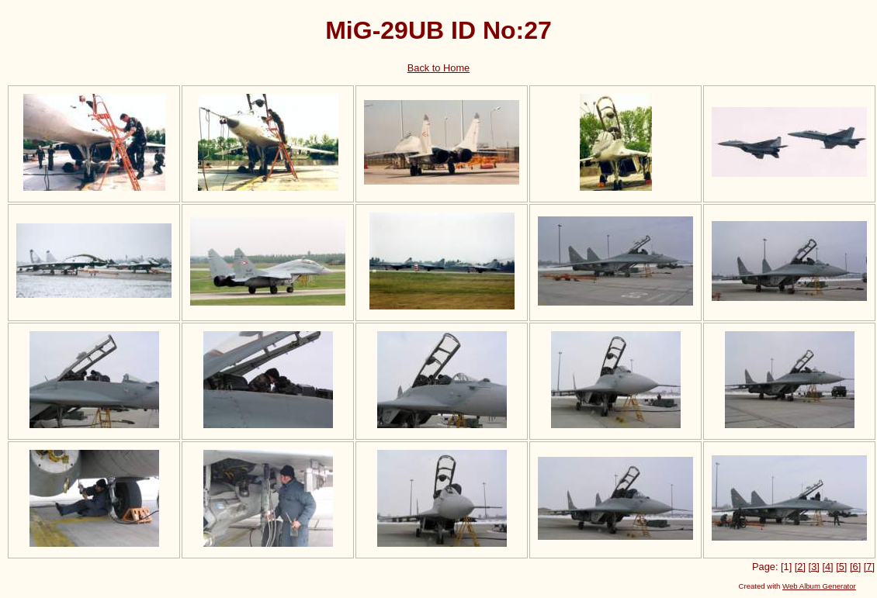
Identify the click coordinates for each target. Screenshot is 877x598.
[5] (841, 566)
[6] (855, 566)
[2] (800, 566)
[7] (869, 566)
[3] (814, 566)
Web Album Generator (819, 586)
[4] (827, 566)
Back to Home (438, 68)
